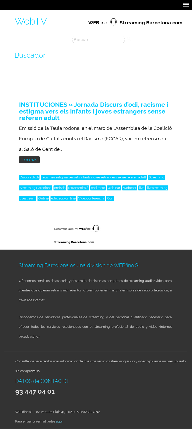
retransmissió (78, 188)
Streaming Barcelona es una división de (66, 265)
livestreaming (157, 188)
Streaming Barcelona (36, 188)
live (141, 188)
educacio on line (63, 198)
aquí (59, 421)
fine (135, 22)
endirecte (98, 188)
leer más (29, 159)
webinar (114, 188)
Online (43, 198)
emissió (60, 188)
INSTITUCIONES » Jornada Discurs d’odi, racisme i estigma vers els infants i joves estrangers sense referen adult (93, 111)
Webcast (129, 188)
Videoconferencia (91, 198)
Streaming (156, 177)
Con (110, 198)
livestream (28, 198)
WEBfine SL (127, 265)
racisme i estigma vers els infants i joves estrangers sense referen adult (94, 177)
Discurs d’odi (29, 177)
